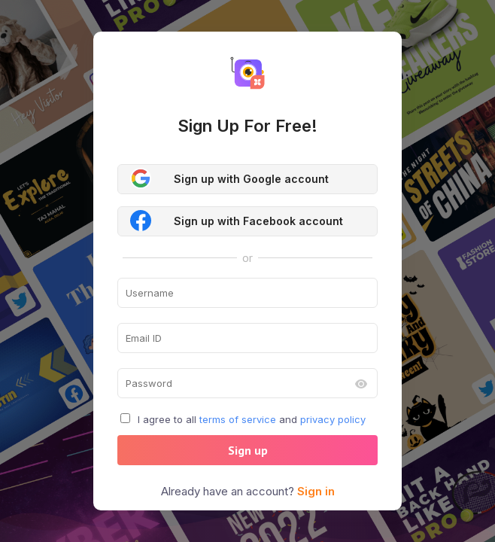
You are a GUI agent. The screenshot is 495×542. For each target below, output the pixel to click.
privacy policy (333, 419)
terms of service (237, 419)
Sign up (248, 450)
